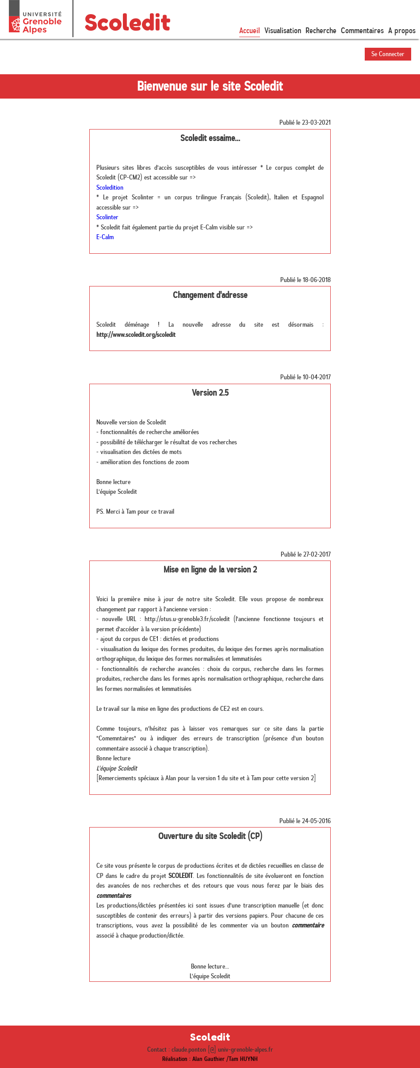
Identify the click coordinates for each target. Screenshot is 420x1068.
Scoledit (127, 22)
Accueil (249, 30)
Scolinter (107, 217)
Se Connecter (388, 54)
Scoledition (109, 187)
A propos (402, 30)
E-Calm (105, 237)
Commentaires (362, 30)
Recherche (320, 30)
